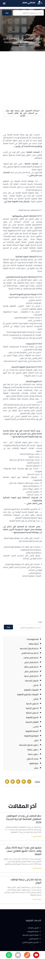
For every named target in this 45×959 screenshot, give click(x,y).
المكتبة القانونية (32, 731)
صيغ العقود (33, 763)
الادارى (35, 685)
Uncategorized (32, 639)
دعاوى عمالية (32, 749)
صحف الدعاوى (32, 759)
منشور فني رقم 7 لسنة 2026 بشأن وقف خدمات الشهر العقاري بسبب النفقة (23, 851)
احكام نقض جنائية (31, 667)
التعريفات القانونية (31, 690)
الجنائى (35, 699)
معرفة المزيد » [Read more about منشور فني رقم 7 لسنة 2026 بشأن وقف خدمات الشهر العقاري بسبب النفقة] (36, 868)
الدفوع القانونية (32, 717)
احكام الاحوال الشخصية (29, 648)
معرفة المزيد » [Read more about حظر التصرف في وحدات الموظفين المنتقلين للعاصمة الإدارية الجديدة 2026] (36, 836)
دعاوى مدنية (33, 754)
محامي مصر (29, 2)
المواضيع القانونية (31, 736)
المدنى (35, 726)
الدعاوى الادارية (32, 703)
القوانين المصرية (32, 722)
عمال (36, 768)
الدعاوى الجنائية (32, 713)
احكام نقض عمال (31, 671)
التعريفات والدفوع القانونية (27, 694)
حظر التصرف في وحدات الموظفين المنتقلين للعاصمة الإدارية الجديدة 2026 (23, 819)
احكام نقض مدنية (31, 676)
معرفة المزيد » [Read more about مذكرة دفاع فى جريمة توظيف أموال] (36, 899)
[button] (4, 3)
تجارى (36, 740)
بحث (7, 12)
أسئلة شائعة (33, 644)
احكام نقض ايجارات (30, 657)
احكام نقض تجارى (31, 662)
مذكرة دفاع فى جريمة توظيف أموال (25, 881)
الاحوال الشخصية (31, 680)
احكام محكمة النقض (29, 653)
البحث (40, 622)
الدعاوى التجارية (32, 708)
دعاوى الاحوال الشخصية (28, 745)
